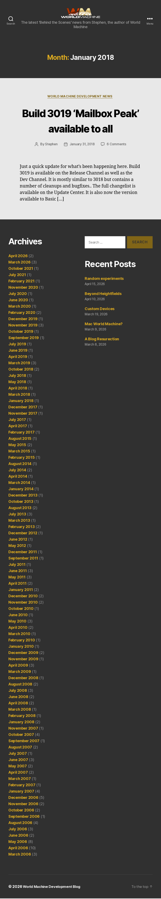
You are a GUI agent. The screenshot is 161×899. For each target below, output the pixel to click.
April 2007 (18, 773)
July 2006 (17, 829)
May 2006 (17, 842)
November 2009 (23, 659)
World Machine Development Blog (53, 887)
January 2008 (21, 722)
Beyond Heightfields (103, 294)
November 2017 (22, 414)
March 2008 (19, 710)
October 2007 (21, 735)
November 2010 (23, 603)
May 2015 (17, 445)
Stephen (50, 145)
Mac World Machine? (104, 324)
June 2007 (18, 760)
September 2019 (23, 338)
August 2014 (19, 464)
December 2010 (23, 596)
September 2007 (23, 741)
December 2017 (22, 407)
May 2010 (17, 622)
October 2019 (20, 332)
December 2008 (23, 678)
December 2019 (23, 319)
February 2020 (21, 313)
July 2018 (17, 376)
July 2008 (17, 691)
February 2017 (21, 433)
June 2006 (18, 836)
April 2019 (17, 357)
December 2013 (23, 496)
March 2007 (19, 779)
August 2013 (19, 508)
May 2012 (17, 546)
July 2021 (17, 275)
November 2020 (23, 288)
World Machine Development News (80, 97)
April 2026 (17, 256)
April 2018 (17, 389)
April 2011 (17, 584)
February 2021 (21, 281)
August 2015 (19, 439)
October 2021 (20, 269)
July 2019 (17, 344)
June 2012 (17, 540)
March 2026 (19, 263)
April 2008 (18, 703)
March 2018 (19, 395)
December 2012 (22, 533)
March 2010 (19, 634)
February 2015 (21, 458)
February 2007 (21, 785)
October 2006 (21, 811)
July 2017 (17, 420)
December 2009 (23, 653)
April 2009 (18, 666)
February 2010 (21, 640)
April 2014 (17, 477)
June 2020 (18, 300)
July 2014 (17, 470)
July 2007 (17, 754)
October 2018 (20, 370)
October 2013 (20, 502)
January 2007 (21, 792)
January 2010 (21, 647)
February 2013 (21, 527)
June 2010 (18, 615)
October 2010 (21, 609)
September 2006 (24, 817)
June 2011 (17, 571)
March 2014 (19, 483)
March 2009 (19, 672)
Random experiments (104, 279)
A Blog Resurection (102, 339)
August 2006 (20, 823)
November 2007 (23, 729)
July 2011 (17, 565)
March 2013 (19, 521)
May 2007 (17, 766)
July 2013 (17, 514)
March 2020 (19, 307)
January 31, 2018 (82, 145)
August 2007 (20, 748)
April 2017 (17, 426)
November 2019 (23, 326)
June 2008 (18, 697)
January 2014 (21, 489)
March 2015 (19, 452)
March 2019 (19, 363)
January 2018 (21, 401)
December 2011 (22, 552)
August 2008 (20, 685)
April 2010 (17, 628)
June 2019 (17, 351)
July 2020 (17, 294)
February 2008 (22, 716)
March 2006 (19, 855)
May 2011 (17, 577)
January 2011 (20, 590)
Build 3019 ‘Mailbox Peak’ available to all (80, 120)
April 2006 (18, 848)
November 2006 (23, 804)
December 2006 (23, 798)
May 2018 (17, 382)
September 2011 (23, 559)
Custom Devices (99, 309)
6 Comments (117, 145)
